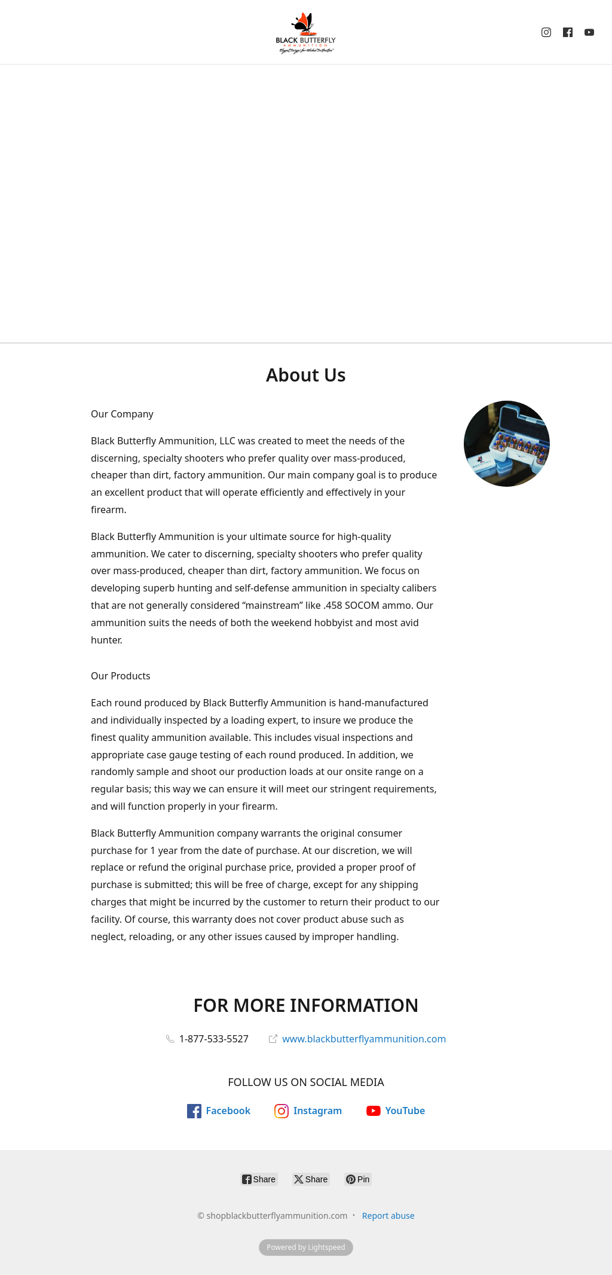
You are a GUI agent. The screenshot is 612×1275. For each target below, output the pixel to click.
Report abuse (388, 1215)
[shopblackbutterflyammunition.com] (306, 32)
